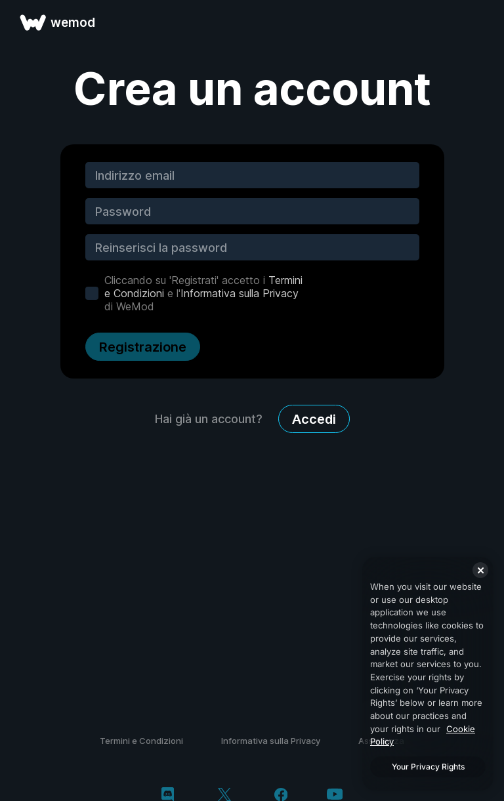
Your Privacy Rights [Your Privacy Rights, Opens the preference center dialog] (428, 766)
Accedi (314, 419)
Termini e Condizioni (141, 740)
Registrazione (142, 347)
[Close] (480, 570)
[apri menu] (479, 22)
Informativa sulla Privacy (239, 293)
